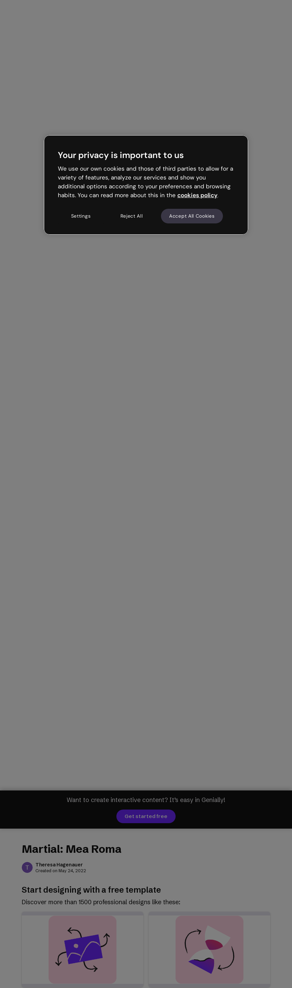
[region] (146, 185)
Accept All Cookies (192, 216)
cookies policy (197, 195)
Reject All (131, 216)
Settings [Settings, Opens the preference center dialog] (81, 216)
